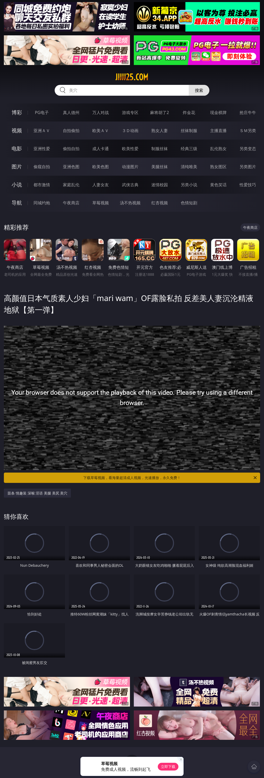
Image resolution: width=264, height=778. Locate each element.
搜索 (199, 90)
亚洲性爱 (42, 148)
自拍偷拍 (71, 130)
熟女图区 (218, 166)
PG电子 (41, 112)
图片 (17, 166)
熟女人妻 (159, 130)
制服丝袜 (159, 148)
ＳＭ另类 (248, 130)
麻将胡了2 (159, 112)
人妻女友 (100, 185)
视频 (17, 130)
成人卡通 (100, 148)
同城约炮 (42, 203)
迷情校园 (159, 185)
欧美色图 (100, 166)
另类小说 (189, 185)
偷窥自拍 (42, 166)
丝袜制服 (189, 130)
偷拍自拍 (71, 148)
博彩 (17, 112)
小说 (17, 184)
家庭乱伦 (71, 185)
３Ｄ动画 (130, 130)
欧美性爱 (130, 148)
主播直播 (218, 130)
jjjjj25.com (132, 77)
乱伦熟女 (218, 148)
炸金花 (189, 112)
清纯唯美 (189, 166)
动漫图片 (130, 166)
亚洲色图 (71, 166)
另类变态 (248, 148)
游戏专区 (130, 112)
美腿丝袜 (159, 166)
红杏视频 (159, 203)
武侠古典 (130, 185)
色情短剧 (189, 203)
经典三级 (189, 148)
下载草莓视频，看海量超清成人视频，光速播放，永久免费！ (170, 478)
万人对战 (100, 112)
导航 (17, 202)
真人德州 (71, 112)
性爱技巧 (248, 185)
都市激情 (42, 185)
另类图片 (248, 166)
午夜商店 (71, 203)
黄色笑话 (218, 185)
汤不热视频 (130, 203)
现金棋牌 (218, 112)
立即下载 (168, 766)
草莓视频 (100, 203)
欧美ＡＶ (100, 130)
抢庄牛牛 (248, 112)
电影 (17, 148)
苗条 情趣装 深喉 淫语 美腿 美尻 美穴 (37, 493)
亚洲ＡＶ (42, 130)
